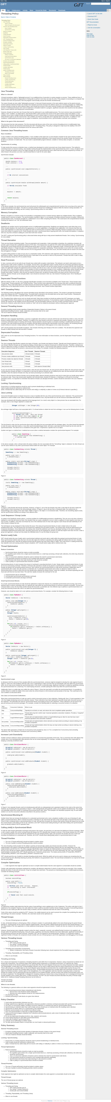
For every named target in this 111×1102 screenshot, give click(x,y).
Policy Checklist (6, 75)
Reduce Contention (9, 54)
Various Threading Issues (8, 70)
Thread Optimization (7, 53)
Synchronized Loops (9, 57)
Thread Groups (6, 68)
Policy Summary (6, 76)
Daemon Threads (7, 45)
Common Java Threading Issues (10, 26)
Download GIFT (92, 16)
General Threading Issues (8, 40)
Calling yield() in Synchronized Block (11, 64)
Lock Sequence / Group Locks (9, 50)
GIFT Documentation (93, 22)
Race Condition (8, 28)
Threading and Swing (9, 71)
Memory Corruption (7, 31)
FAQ (8, 10)
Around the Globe (41, 10)
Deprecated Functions (8, 43)
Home (2, 0)
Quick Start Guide (93, 19)
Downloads (61, 10)
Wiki (3, 10)
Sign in (103, 0)
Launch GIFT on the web (95, 13)
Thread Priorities (6, 65)
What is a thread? (9, 23)
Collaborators (16, 10)
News (31, 10)
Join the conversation (94, 27)
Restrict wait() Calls (7, 51)
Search (88, 3)
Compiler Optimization (8, 67)
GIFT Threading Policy (8, 39)
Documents (52, 10)
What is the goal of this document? (12, 25)
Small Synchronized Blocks (11, 56)
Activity (25, 10)
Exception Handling (7, 42)
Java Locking (6, 48)
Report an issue (92, 25)
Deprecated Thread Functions (9, 37)
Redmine (50, 1100)
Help (5, 0)
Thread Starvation (7, 34)
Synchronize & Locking (10, 29)
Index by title (90, 35)
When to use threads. (9, 73)
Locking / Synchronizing (8, 47)
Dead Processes (6, 36)
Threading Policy (6, 20)
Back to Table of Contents (8, 17)
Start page (90, 34)
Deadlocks (5, 32)
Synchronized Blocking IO (8, 62)
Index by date (90, 37)
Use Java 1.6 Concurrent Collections (13, 59)
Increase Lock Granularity (8, 60)
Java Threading (6, 22)
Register (108, 0)
